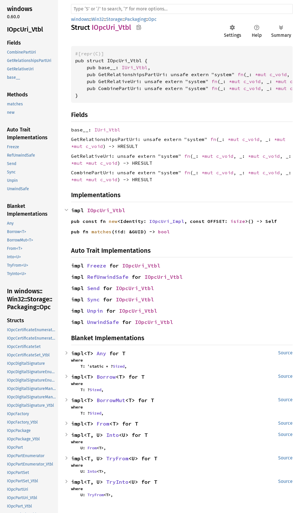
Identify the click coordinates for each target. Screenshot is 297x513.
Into (112, 435)
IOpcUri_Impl (166, 221)
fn (240, 74)
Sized (118, 366)
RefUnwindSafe (107, 277)
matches (101, 231)
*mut (262, 74)
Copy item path (139, 27)
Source (285, 353)
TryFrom (117, 458)
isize (238, 221)
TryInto (117, 482)
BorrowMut (111, 400)
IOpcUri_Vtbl (106, 210)
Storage (114, 19)
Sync (93, 299)
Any (101, 353)
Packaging (135, 19)
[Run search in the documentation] (182, 9)
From (103, 423)
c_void (278, 74)
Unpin (95, 310)
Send (93, 288)
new (113, 221)
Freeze (96, 265)
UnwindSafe (103, 322)
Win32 (97, 19)
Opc (152, 19)
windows (80, 19)
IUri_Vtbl (135, 67)
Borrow (106, 376)
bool (164, 231)
